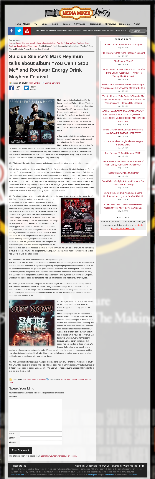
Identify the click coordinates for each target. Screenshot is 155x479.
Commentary (51, 31)
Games (68, 24)
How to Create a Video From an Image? (123, 44)
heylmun (88, 379)
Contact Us (126, 24)
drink (69, 379)
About (137, 24)
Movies (28, 24)
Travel (90, 31)
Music (45, 24)
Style (70, 31)
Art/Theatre (81, 24)
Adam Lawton (34, 83)
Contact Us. (132, 475)
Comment (14, 396)
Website (12, 442)
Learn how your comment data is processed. (59, 456)
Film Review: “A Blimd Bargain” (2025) (123, 153)
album (63, 379)
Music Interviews (39, 379)
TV (37, 24)
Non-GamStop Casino (118, 31)
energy (74, 379)
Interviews (33, 46)
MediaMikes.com (93, 466)
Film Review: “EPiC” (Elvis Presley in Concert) (123, 53)
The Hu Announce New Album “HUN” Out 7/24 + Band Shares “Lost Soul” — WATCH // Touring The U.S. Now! (123, 73)
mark (11, 382)
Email (12, 438)
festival (81, 379)
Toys (85, 31)
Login (141, 466)
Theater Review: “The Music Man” (123, 173)
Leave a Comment (52, 83)
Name (12, 433)
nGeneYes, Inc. (130, 466)
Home (18, 24)
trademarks (109, 475)
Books (56, 24)
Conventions (62, 31)
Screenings (97, 24)
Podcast (105, 31)
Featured (97, 31)
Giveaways (110, 24)
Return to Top (19, 466)
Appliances (40, 31)
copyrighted (92, 475)
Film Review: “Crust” (123, 61)
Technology (77, 31)
